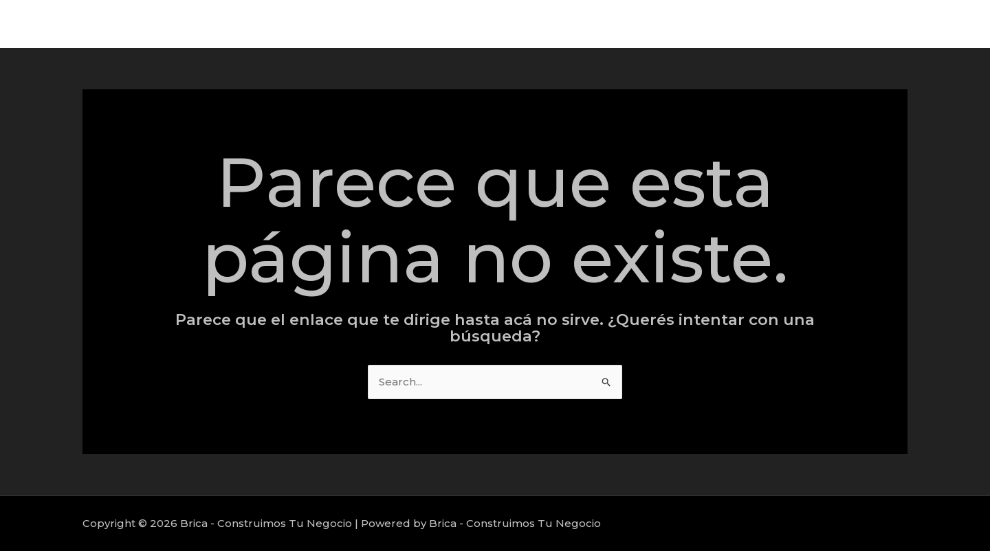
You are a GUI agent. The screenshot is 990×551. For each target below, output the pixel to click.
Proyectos (858, 23)
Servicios (787, 23)
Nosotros (931, 23)
